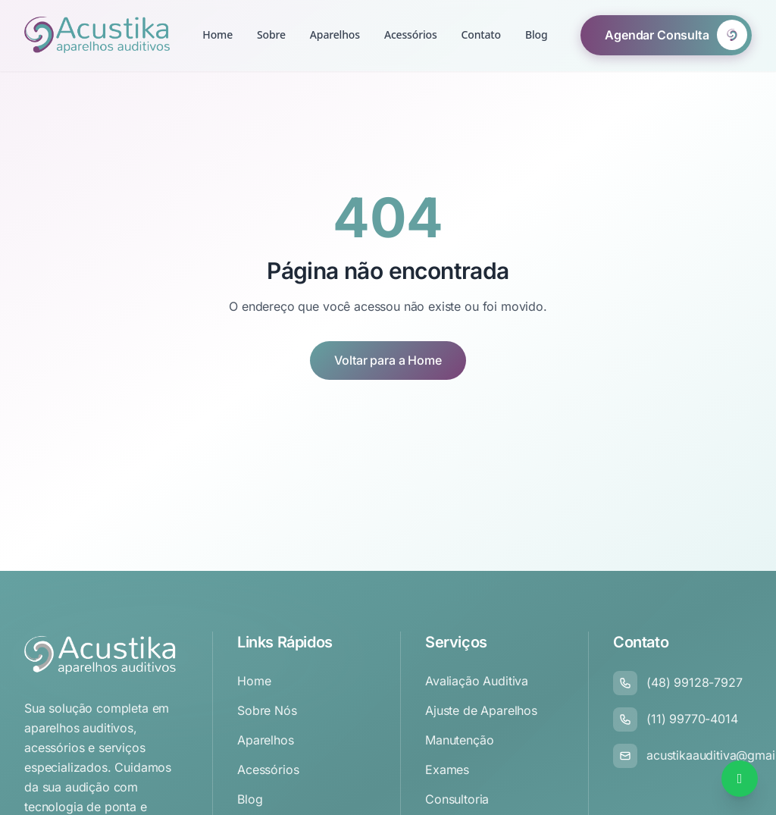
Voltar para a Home (387, 360)
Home (217, 34)
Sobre (271, 34)
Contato (481, 23)
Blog (536, 10)
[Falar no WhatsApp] (739, 778)
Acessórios (410, 31)
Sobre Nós (267, 710)
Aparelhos (335, 34)
